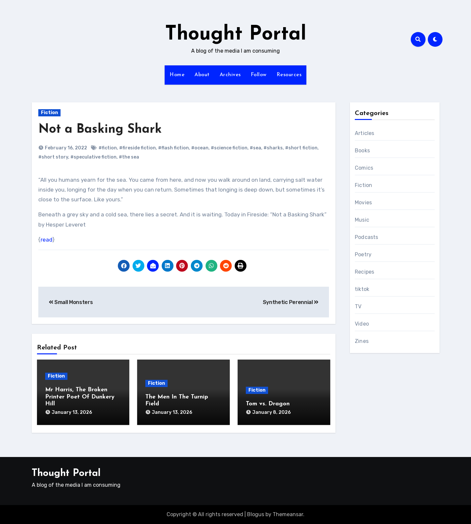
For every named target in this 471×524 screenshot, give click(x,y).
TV (358, 306)
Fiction (49, 112)
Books (362, 150)
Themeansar (288, 514)
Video (362, 324)
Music (362, 220)
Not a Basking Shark (100, 129)
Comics (364, 168)
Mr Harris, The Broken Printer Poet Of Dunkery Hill (80, 397)
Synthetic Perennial (290, 302)
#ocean (199, 148)
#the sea (129, 157)
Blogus (255, 514)
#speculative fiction (93, 157)
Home (177, 74)
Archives (230, 74)
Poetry (363, 254)
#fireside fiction (137, 148)
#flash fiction (173, 148)
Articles (364, 133)
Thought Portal (235, 34)
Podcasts (366, 237)
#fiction (108, 148)
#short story (53, 157)
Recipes (364, 272)
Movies (363, 202)
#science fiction (229, 148)
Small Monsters (71, 302)
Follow (259, 74)
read (46, 239)
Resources (289, 74)
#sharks (273, 148)
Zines (362, 341)
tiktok (362, 289)
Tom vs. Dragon (268, 404)
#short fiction (301, 148)
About (202, 74)
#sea (255, 148)
